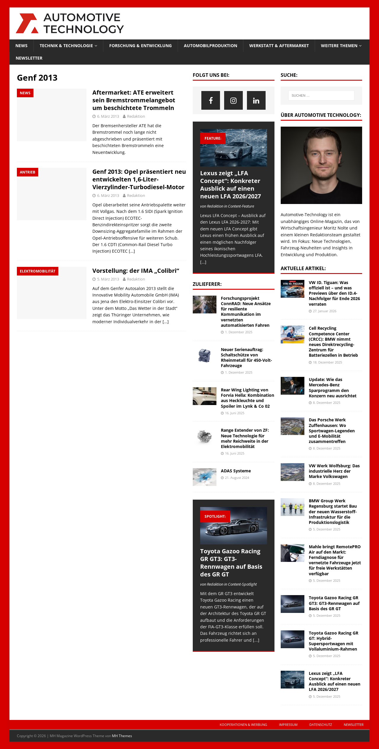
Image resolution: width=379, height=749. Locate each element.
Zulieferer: (207, 284)
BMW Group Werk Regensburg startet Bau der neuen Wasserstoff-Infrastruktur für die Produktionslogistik (333, 511)
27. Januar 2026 (324, 311)
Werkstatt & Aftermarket (279, 45)
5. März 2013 (108, 279)
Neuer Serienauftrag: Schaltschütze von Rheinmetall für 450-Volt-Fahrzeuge (246, 358)
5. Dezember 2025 (326, 529)
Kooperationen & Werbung (243, 724)
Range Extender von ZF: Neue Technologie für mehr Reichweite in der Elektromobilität (245, 438)
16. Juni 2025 (234, 413)
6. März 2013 (108, 116)
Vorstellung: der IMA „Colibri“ (135, 271)
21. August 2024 (237, 477)
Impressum (288, 724)
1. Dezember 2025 (238, 332)
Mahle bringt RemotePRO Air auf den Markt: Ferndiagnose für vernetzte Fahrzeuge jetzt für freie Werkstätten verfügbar (335, 560)
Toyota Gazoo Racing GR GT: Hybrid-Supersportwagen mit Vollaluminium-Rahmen (333, 641)
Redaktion (136, 116)
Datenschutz (320, 724)
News (21, 45)
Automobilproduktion (210, 45)
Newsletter (29, 58)
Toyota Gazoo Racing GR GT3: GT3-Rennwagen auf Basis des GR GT (231, 562)
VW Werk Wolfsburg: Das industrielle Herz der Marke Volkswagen (334, 471)
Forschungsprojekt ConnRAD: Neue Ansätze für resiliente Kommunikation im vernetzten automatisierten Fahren (246, 311)
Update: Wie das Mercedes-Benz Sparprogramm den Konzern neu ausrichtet (332, 388)
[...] (256, 640)
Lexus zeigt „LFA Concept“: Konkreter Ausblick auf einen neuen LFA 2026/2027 (230, 184)
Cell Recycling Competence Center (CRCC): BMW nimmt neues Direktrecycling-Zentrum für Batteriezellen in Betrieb (333, 341)
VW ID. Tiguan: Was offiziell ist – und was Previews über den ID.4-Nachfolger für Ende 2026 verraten (334, 293)
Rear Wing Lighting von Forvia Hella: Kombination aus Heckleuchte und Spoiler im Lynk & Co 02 (247, 398)
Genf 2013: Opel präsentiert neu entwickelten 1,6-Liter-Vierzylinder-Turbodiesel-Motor (139, 179)
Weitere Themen (339, 45)
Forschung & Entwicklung (140, 45)
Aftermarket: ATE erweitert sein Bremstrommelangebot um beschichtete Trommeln (133, 100)
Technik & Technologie (66, 45)
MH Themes (122, 735)
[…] (132, 251)
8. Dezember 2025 (326, 402)
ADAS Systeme (236, 471)
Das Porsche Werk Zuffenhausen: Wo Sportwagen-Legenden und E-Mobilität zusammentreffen (332, 430)
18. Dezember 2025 (327, 362)
